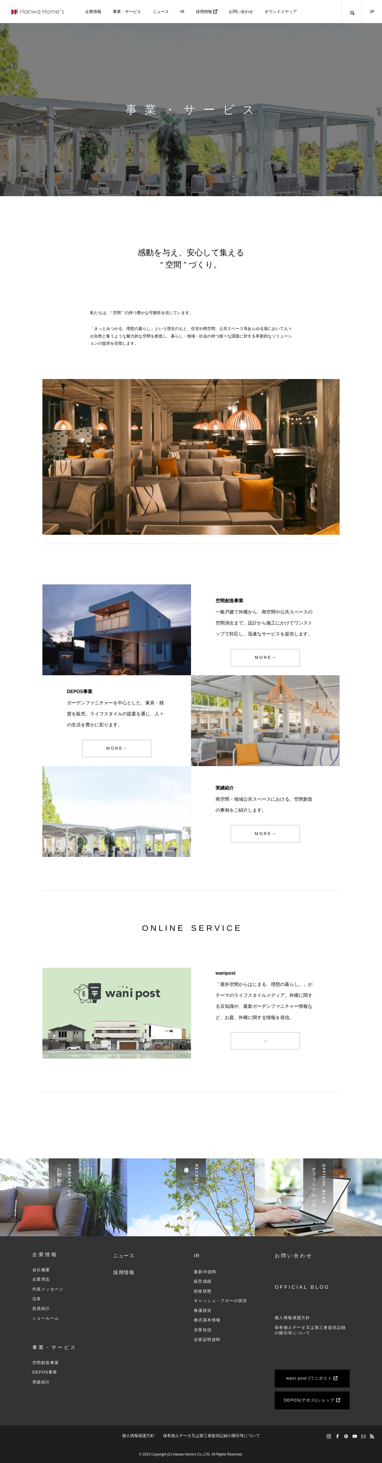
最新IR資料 (205, 1271)
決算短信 (203, 1329)
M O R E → (265, 657)
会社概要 (41, 1269)
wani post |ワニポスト (312, 1378)
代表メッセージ (47, 1289)
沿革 (36, 1299)
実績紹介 (41, 1382)
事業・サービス (127, 11)
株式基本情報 (207, 1320)
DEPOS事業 (44, 1372)
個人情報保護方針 (292, 1317)
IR (182, 11)
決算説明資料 (207, 1339)
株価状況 (203, 1310)
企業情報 (93, 11)
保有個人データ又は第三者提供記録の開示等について (211, 1435)
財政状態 (203, 1291)
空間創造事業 (45, 1362)
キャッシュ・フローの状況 (220, 1300)
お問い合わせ (241, 11)
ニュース (161, 11)
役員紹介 (41, 1308)
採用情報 (206, 11)
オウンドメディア (281, 11)
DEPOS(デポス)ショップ (312, 1400)
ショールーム (45, 1318)
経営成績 (203, 1281)
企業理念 (41, 1279)
